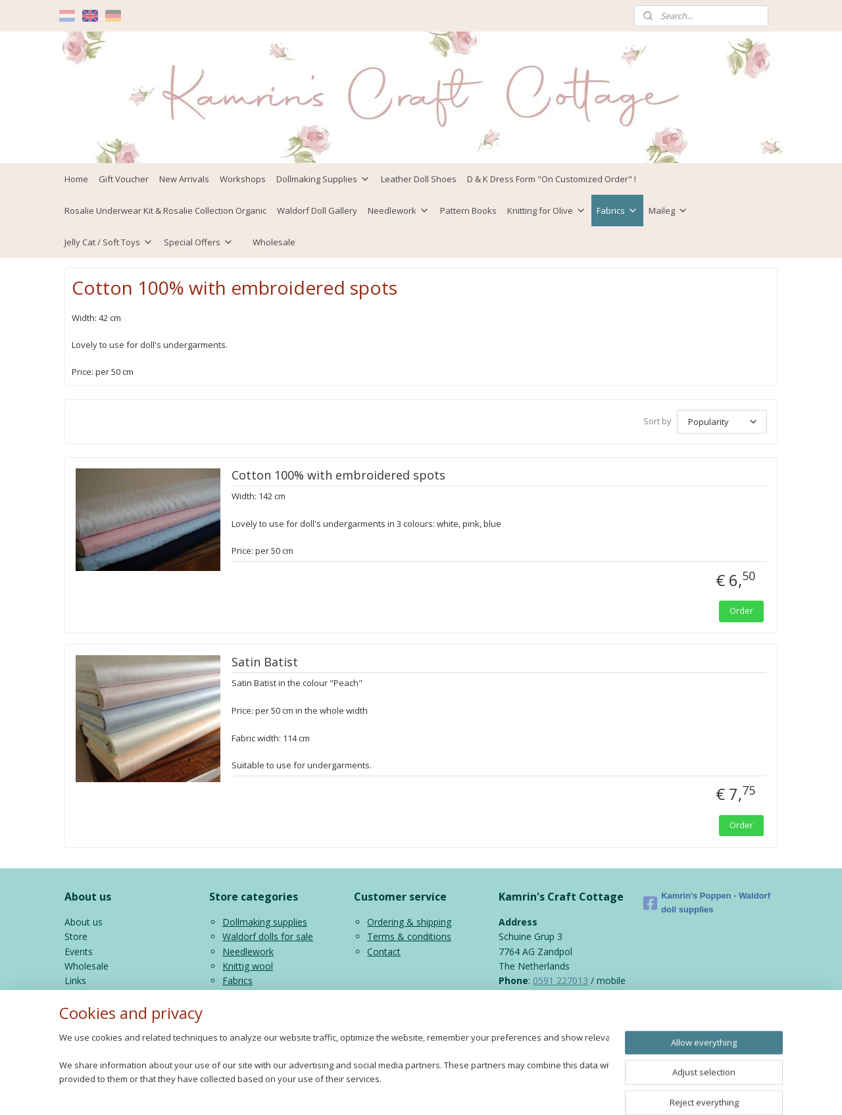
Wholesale (274, 242)
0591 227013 (560, 980)
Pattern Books (468, 210)
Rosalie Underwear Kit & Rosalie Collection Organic (165, 210)
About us (83, 922)
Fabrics (617, 210)
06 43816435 (526, 995)
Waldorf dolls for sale (267, 936)
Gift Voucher (124, 179)
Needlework (399, 210)
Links (75, 980)
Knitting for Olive (546, 210)
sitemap (384, 1091)
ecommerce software (464, 1091)
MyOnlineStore (580, 1091)
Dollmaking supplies (264, 922)
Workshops (243, 179)
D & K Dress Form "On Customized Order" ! (551, 179)
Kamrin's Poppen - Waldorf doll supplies (706, 902)
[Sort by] (722, 421)
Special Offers (199, 242)
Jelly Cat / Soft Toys (108, 242)
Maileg (668, 210)
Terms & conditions (409, 936)
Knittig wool (247, 966)
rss (412, 1091)
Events (78, 951)
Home (76, 179)
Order (741, 610)
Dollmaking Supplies (323, 179)
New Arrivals (184, 179)
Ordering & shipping (409, 922)
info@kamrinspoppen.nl (579, 1010)
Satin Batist (265, 662)
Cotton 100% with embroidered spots (338, 475)
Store (75, 936)
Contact (384, 951)
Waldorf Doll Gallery (317, 210)
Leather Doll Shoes (419, 179)
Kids (231, 995)
